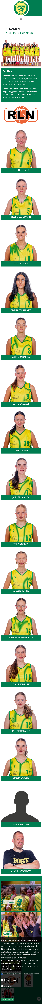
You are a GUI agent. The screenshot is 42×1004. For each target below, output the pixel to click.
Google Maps (10, 980)
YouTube (8, 986)
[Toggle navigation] (21, 19)
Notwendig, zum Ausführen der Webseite (22, 973)
